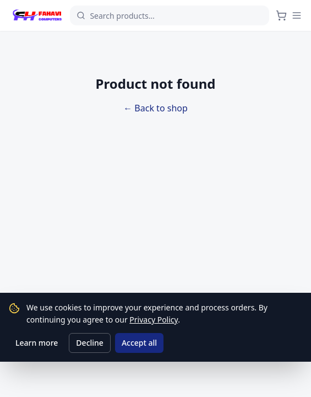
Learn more (36, 342)
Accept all (139, 342)
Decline (89, 342)
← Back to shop (155, 108)
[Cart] (281, 15)
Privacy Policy (153, 319)
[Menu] (296, 15)
